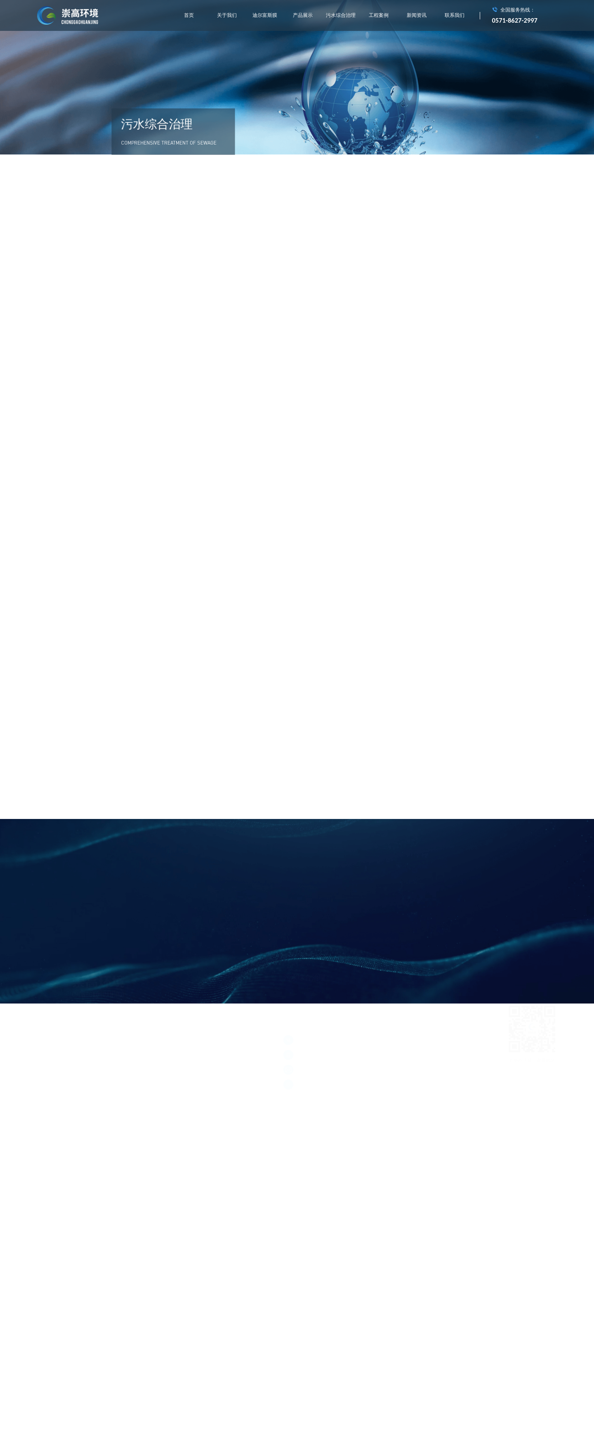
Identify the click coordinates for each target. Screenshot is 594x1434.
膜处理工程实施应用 (429, 944)
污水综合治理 (341, 15)
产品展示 (303, 15)
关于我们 (227, 15)
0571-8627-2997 (514, 20)
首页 (189, 15)
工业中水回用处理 (355, 959)
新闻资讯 (417, 15)
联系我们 (454, 15)
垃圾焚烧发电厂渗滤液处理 (373, 944)
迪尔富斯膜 (264, 15)
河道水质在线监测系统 (306, 959)
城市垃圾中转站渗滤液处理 (310, 944)
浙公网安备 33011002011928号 (109, 1041)
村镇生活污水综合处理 (404, 959)
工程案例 (379, 15)
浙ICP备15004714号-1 (57, 1041)
